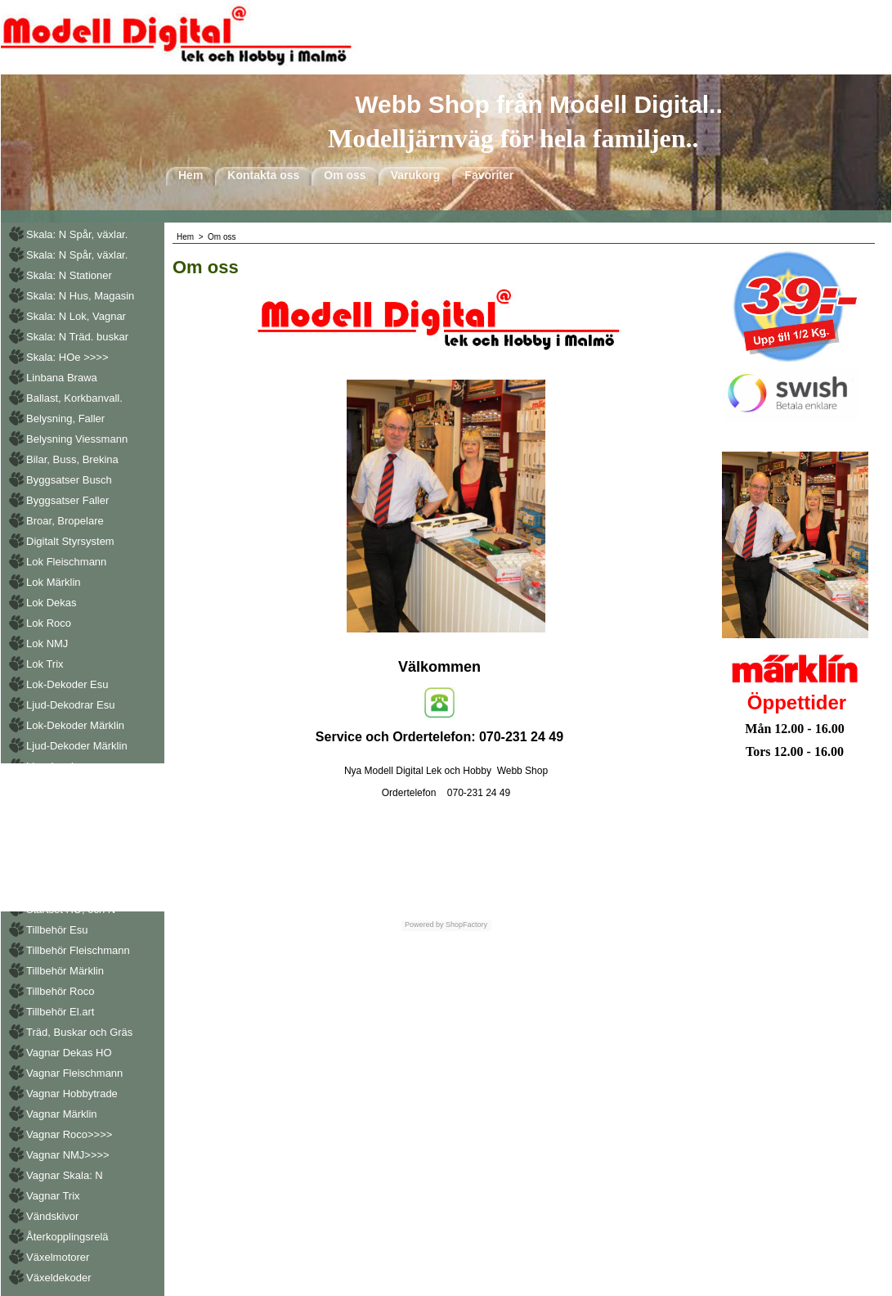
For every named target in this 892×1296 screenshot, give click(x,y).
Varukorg (416, 175)
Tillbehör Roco (60, 991)
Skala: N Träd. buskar (77, 337)
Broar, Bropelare (65, 521)
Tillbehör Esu (56, 930)
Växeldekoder (59, 1277)
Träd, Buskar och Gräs (79, 1032)
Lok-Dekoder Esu (67, 684)
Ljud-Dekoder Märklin (77, 746)
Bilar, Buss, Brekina (72, 459)
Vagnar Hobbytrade (72, 1093)
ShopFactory (466, 924)
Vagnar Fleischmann (74, 1073)
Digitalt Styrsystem (70, 541)
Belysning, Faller (65, 418)
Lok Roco (48, 623)
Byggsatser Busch (69, 480)
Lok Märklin (53, 582)
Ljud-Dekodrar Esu (70, 705)
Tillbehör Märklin (65, 971)
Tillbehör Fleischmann (78, 950)
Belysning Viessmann (77, 439)
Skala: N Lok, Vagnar (76, 316)
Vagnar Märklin (61, 1114)
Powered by (424, 924)
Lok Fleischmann (66, 562)
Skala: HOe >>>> (67, 357)
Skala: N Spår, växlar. (77, 234)
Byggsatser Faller (67, 500)
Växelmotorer (57, 1257)
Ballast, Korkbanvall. (74, 398)
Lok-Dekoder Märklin (75, 725)
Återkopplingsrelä (67, 1237)
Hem (190, 175)
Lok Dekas (51, 602)
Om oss (344, 175)
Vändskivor (52, 1216)
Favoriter (488, 175)
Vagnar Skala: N (64, 1175)
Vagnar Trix (53, 1196)
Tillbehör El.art (60, 1012)
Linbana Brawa (61, 377)
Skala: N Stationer (69, 275)
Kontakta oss (263, 175)
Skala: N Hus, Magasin (80, 296)
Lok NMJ (47, 643)
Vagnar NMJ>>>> (68, 1155)
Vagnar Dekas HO (69, 1052)
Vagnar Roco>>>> (69, 1134)
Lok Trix (45, 664)
